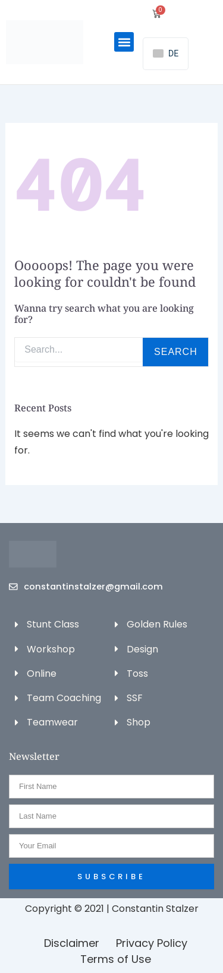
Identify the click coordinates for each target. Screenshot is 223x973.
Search (175, 352)
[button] (124, 42)
